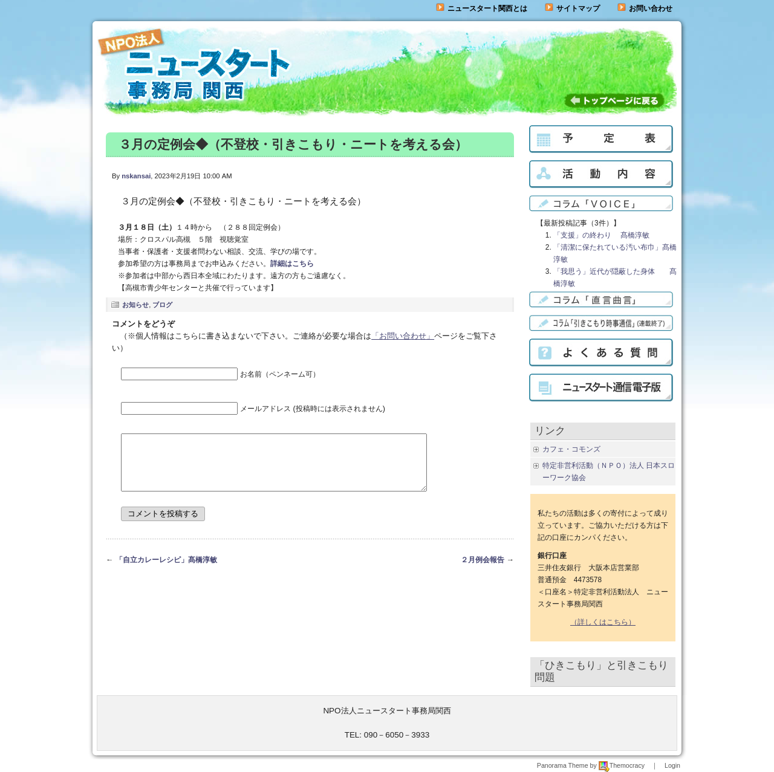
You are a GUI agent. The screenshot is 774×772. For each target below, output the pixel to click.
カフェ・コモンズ (571, 449)
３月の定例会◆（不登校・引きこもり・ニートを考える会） (293, 144)
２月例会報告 (482, 570)
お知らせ (135, 304)
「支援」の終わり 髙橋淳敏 (601, 235)
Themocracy (622, 765)
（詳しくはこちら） (603, 622)
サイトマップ (572, 8)
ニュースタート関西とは (481, 8)
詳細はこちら (292, 263)
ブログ (162, 304)
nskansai (136, 176)
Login (672, 765)
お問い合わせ (650, 8)
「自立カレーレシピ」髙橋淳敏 (166, 570)
